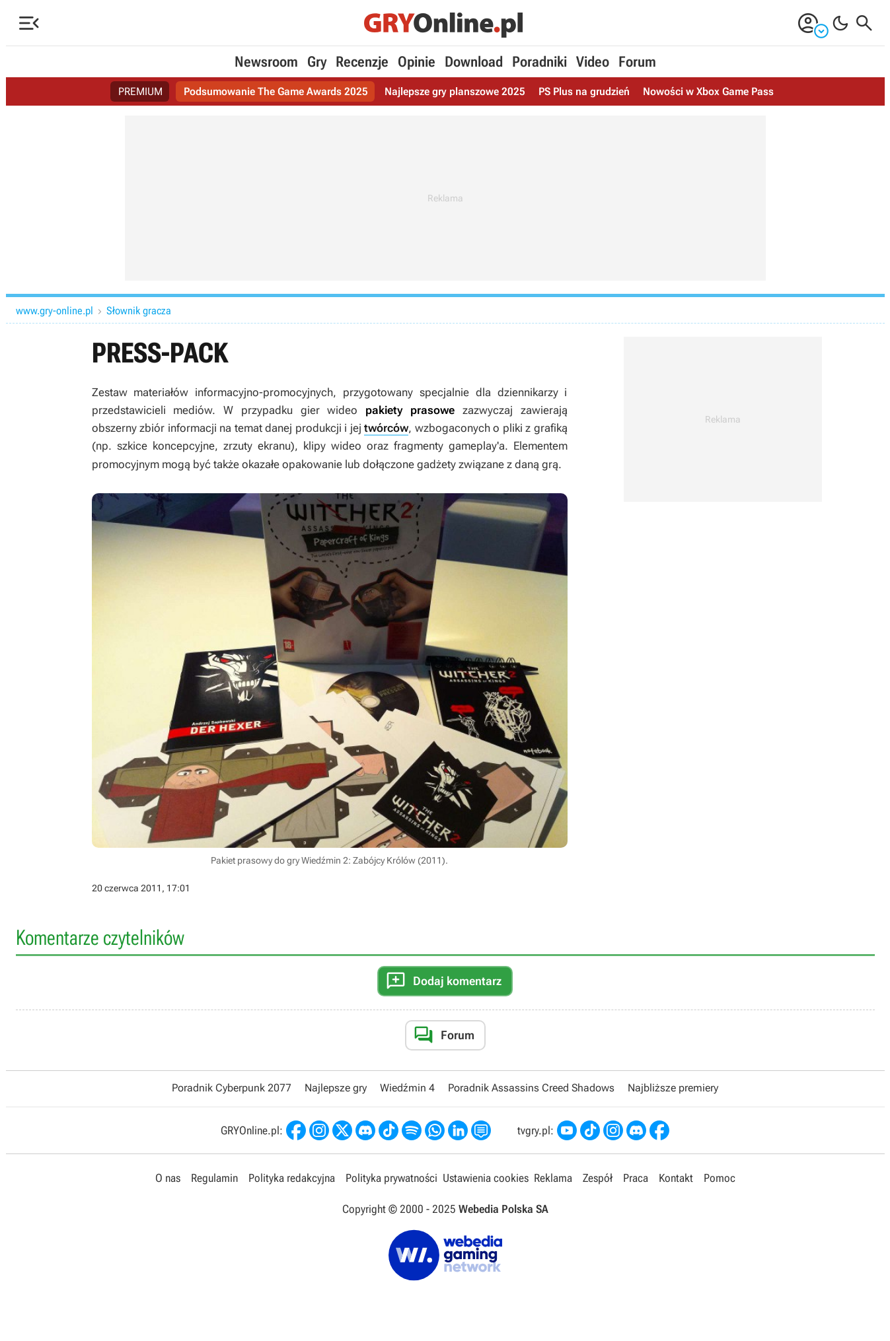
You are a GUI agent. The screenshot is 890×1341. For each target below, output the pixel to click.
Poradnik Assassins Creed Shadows (531, 1088)
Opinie (416, 61)
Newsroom (266, 61)
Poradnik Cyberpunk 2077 (231, 1088)
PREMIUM (140, 91)
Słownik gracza (138, 310)
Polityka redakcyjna (291, 1178)
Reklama (553, 1178)
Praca (635, 1178)
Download (474, 61)
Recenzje (362, 61)
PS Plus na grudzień (584, 91)
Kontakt (676, 1178)
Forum (637, 61)
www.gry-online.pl (54, 310)
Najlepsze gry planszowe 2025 (455, 91)
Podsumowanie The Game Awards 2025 (276, 91)
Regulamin (214, 1178)
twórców (386, 427)
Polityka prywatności (391, 1178)
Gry (316, 61)
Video (592, 61)
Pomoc (719, 1178)
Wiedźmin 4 (407, 1088)
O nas (167, 1178)
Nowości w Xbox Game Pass (708, 91)
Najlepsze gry (336, 1088)
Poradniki (539, 61)
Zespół (597, 1178)
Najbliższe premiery (673, 1088)
